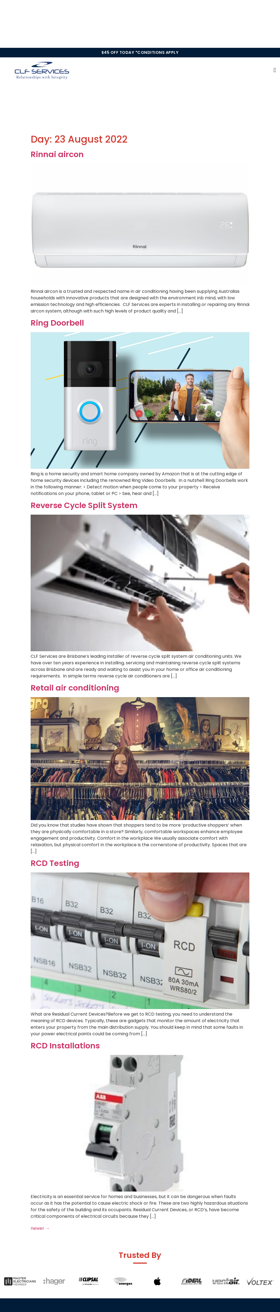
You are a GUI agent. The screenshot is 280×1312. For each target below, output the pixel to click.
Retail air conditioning (75, 687)
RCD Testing (55, 863)
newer (40, 1228)
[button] (274, 70)
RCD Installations (65, 1045)
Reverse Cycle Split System (84, 505)
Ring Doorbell (57, 322)
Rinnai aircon (57, 154)
